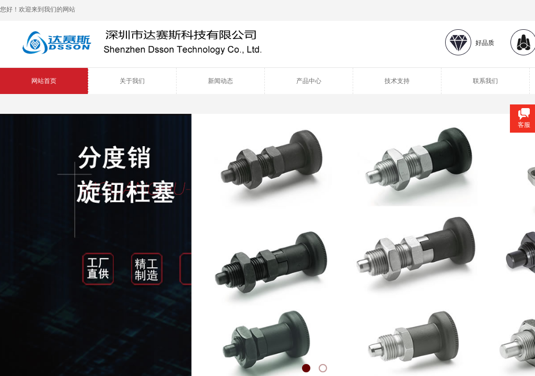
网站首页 (43, 81)
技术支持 (397, 81)
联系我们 (485, 81)
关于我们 (132, 81)
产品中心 (308, 81)
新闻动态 (220, 81)
